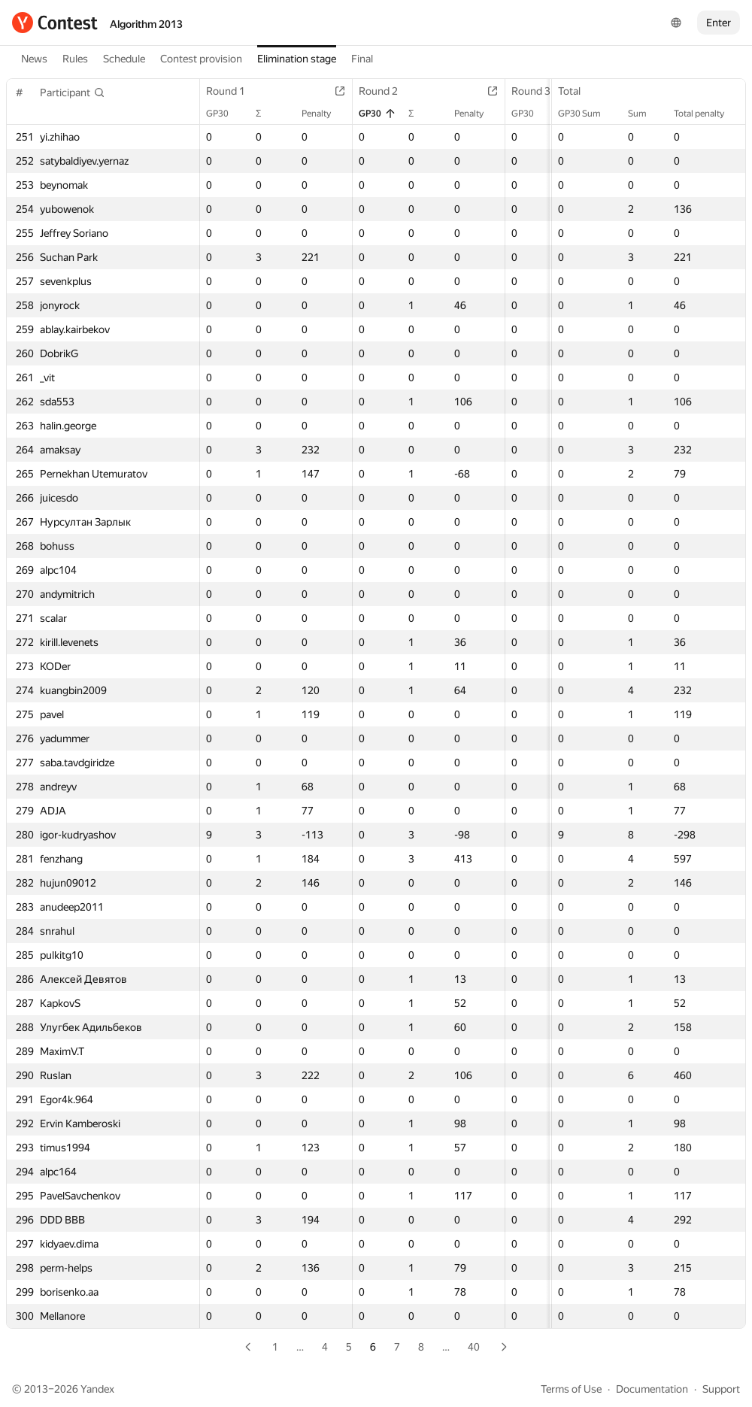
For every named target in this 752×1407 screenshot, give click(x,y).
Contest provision (201, 59)
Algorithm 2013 (146, 24)
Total (577, 91)
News (34, 59)
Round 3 (538, 91)
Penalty (324, 114)
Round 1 (233, 91)
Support (721, 1389)
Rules (75, 59)
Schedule (124, 59)
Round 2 (386, 91)
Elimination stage (296, 59)
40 (474, 1347)
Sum (645, 114)
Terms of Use (571, 1389)
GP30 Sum (587, 114)
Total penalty (706, 114)
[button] (72, 92)
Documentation (652, 1389)
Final (362, 59)
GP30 (225, 114)
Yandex (97, 1389)
